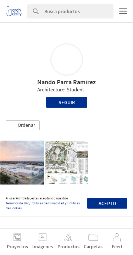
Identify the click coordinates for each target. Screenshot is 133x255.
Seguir (67, 102)
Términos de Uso (17, 203)
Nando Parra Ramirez (66, 82)
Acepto (107, 203)
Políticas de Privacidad (47, 203)
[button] (23, 125)
